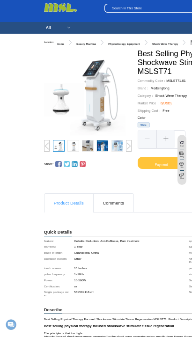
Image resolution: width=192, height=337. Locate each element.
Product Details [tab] (69, 203)
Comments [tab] (113, 203)
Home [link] (60, 44)
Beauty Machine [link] (86, 44)
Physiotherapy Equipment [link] (124, 44)
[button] (147, 139)
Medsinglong (160, 88)
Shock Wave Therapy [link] (165, 44)
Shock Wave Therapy (171, 95)
